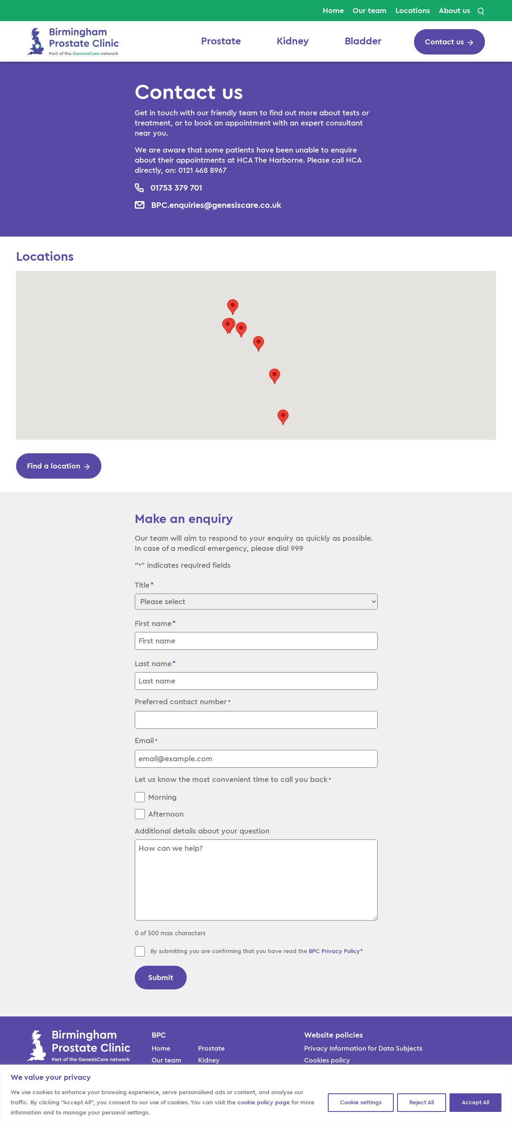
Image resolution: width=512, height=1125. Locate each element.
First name (153, 623)
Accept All (475, 1103)
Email (146, 741)
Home (333, 10)
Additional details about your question (202, 831)
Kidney (293, 41)
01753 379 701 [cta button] (176, 188)
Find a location (53, 466)
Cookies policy (327, 1060)
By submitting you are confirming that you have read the (256, 951)
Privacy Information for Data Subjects (363, 1048)
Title (142, 585)
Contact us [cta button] (444, 42)
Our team (370, 10)
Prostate (221, 41)
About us (454, 10)
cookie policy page (263, 1103)
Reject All (421, 1103)
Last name (153, 663)
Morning (162, 797)
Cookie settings (360, 1103)
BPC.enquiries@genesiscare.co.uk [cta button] (216, 205)
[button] (241, 330)
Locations (412, 10)
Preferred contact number (183, 702)
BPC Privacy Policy (334, 951)
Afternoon (166, 814)
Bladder (363, 41)
